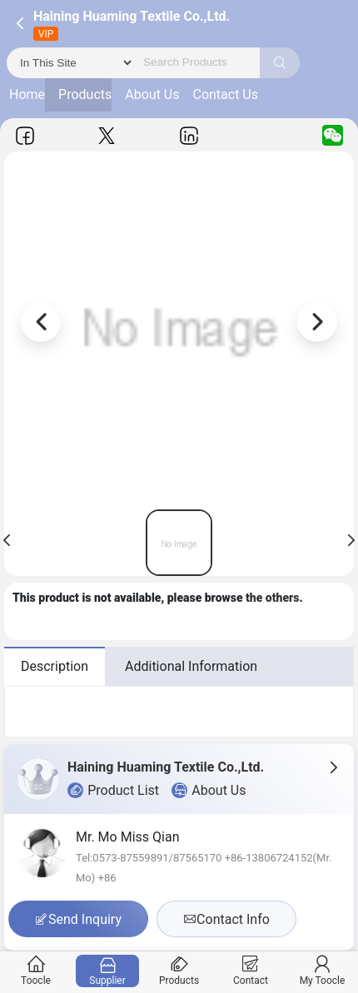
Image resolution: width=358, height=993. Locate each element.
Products (85, 94)
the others (273, 597)
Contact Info (226, 919)
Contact (251, 971)
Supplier (107, 971)
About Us (152, 94)
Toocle (36, 971)
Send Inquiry (78, 919)
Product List (113, 790)
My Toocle (322, 971)
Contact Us (225, 94)
